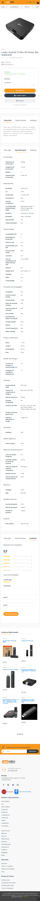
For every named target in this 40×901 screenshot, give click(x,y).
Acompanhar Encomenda (8, 883)
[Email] (16, 751)
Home (3, 7)
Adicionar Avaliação (11, 614)
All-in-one (4, 836)
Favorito (23, 105)
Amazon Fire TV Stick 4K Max (10, 669)
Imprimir (20, 101)
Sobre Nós (4, 863)
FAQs (2, 872)
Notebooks (4, 812)
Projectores (4, 809)
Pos (2, 804)
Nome (5, 597)
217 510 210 (12, 770)
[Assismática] (10, 2)
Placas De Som (5, 831)
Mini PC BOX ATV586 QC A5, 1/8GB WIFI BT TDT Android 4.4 (28, 671)
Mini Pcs (27, 7)
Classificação (7, 580)
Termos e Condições (7, 866)
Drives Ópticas (5, 801)
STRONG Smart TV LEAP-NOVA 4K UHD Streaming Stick (28, 701)
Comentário (7, 586)
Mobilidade (4, 852)
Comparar (16, 105)
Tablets (3, 820)
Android (3, 49)
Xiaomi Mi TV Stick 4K (27, 641)
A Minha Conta (5, 880)
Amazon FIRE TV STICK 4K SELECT (9, 641)
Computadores (14, 7)
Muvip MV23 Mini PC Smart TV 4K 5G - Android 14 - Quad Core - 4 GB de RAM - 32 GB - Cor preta (10, 701)
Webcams (4, 833)
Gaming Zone (5, 847)
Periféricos (4, 850)
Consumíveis (4, 826)
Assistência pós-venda (7, 885)
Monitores (4, 841)
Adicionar (20, 91)
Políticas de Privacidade (7, 869)
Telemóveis (4, 817)
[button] (27, 2)
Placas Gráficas (5, 807)
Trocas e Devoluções (7, 888)
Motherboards (5, 839)
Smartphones (5, 823)
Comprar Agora (20, 95)
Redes (3, 855)
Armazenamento (6, 844)
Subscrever (32, 751)
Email (5, 605)
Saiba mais (26, 896)
